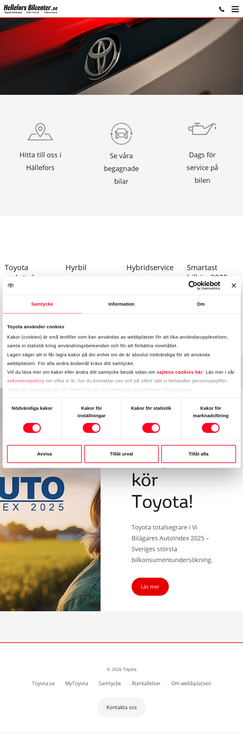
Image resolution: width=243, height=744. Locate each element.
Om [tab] (201, 304)
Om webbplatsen (191, 683)
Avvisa (44, 453)
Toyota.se (43, 683)
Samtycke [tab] (42, 304)
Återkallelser (146, 683)
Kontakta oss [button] (121, 707)
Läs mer (150, 586)
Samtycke (110, 683)
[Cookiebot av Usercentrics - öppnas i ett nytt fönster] (193, 285)
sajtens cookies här (180, 372)
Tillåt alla (199, 453)
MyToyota (76, 683)
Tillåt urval (121, 453)
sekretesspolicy (25, 380)
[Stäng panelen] (234, 285)
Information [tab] (122, 304)
